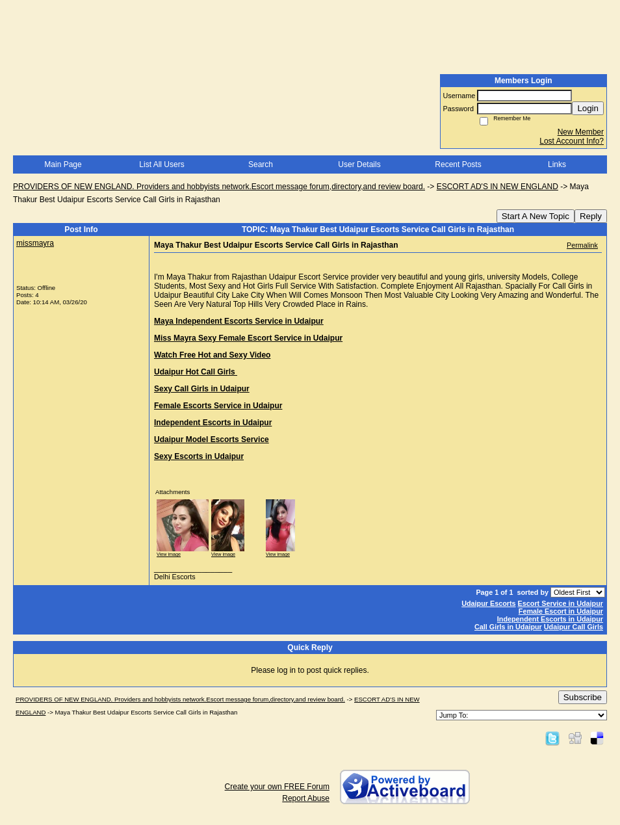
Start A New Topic (535, 216)
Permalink (582, 245)
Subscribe (582, 697)
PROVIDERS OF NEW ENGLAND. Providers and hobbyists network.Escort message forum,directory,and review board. (219, 186)
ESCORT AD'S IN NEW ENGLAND (497, 186)
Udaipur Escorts (488, 603)
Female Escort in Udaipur (561, 611)
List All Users (161, 164)
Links (557, 164)
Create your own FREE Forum (277, 786)
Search (260, 164)
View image (169, 554)
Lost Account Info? (571, 141)
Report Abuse (305, 798)
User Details (359, 164)
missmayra (35, 243)
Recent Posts (458, 164)
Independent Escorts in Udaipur (550, 619)
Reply (591, 216)
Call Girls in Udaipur (508, 627)
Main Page (62, 164)
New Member (581, 132)
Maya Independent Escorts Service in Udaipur (239, 321)
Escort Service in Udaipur (560, 603)
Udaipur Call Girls (573, 627)
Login (588, 108)
